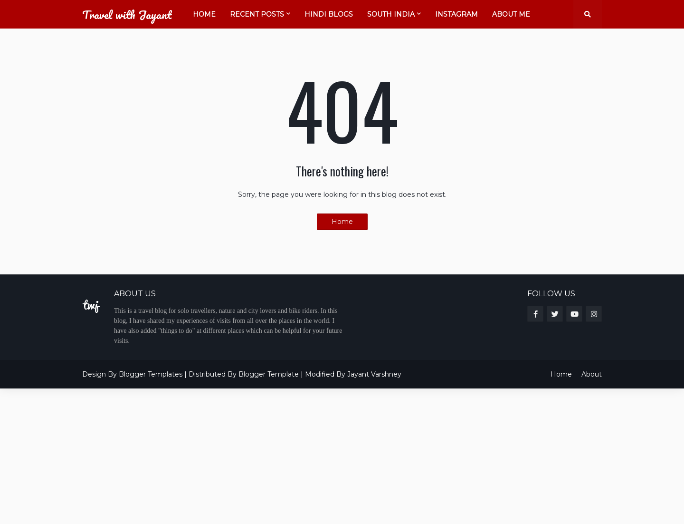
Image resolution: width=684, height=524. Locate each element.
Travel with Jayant (126, 14)
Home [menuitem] (204, 14)
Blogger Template (268, 374)
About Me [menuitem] (511, 14)
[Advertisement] (285, 455)
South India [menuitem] (391, 14)
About (591, 374)
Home (342, 221)
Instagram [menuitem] (456, 14)
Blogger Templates (150, 374)
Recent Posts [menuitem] (257, 14)
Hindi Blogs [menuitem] (328, 14)
